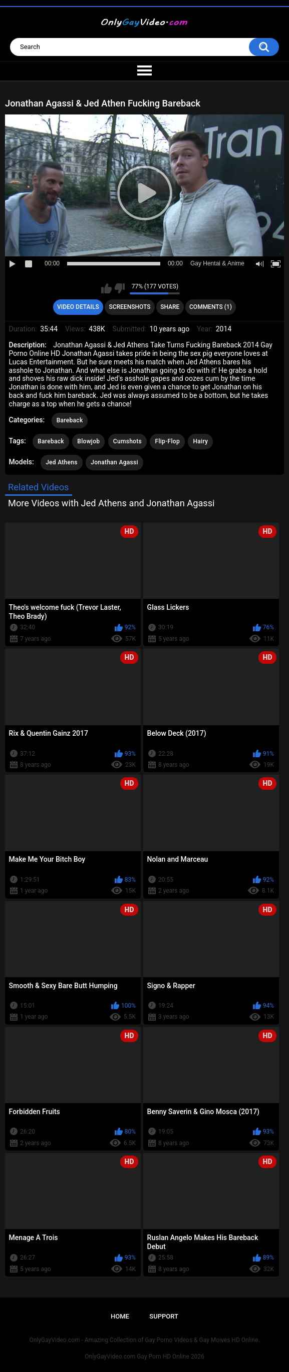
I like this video (106, 288)
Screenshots (129, 306)
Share (169, 306)
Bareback (70, 420)
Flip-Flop (167, 441)
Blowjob (88, 441)
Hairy (200, 441)
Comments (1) (210, 306)
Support (163, 1316)
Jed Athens (62, 462)
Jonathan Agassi (114, 462)
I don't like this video (119, 288)
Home (120, 1316)
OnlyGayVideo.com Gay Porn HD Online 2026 (144, 1356)
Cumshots (127, 441)
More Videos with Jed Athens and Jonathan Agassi (111, 503)
